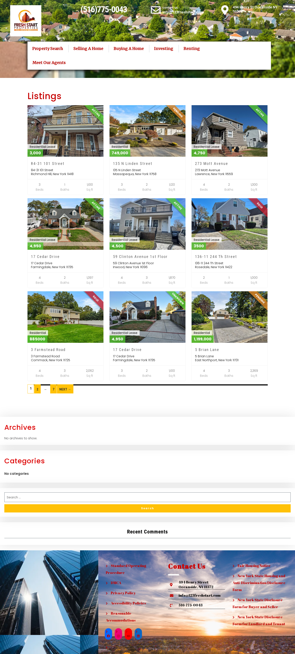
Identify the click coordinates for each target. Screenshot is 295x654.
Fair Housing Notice (254, 565)
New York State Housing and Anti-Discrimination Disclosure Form (259, 582)
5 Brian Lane (207, 349)
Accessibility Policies (128, 603)
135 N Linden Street (132, 163)
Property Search (47, 48)
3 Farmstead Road (48, 349)
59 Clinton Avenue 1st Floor (140, 256)
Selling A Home (88, 48)
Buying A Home (129, 48)
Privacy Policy (123, 593)
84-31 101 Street (47, 163)
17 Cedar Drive (45, 256)
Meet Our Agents (49, 62)
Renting (192, 48)
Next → (65, 389)
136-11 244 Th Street (216, 256)
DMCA (116, 582)
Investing (163, 48)
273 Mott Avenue (211, 163)
